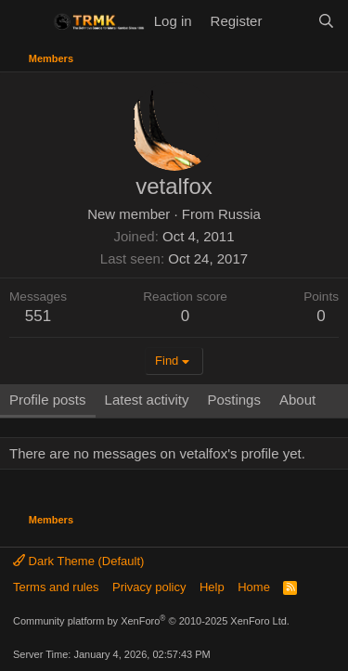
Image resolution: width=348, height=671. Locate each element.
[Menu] (25, 21)
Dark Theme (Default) (78, 561)
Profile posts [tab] (47, 399)
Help (212, 587)
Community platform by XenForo (151, 620)
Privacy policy (149, 587)
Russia (239, 214)
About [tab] (297, 399)
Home (254, 587)
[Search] (326, 21)
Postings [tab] (234, 399)
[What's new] (289, 21)
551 (38, 316)
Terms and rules (55, 587)
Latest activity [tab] (147, 399)
